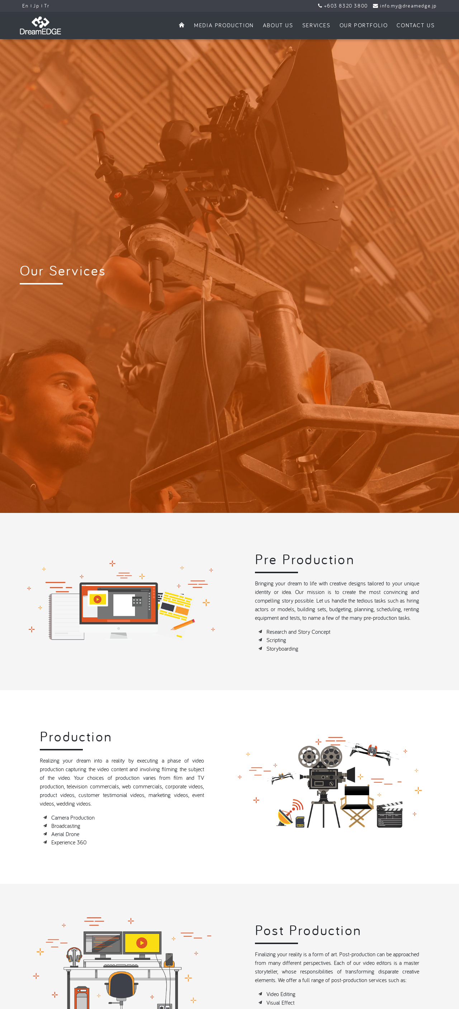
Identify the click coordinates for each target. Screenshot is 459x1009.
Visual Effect (280, 945)
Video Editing (280, 937)
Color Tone (279, 962)
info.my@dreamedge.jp (405, 6)
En (25, 6)
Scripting (276, 583)
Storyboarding (282, 591)
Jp (36, 6)
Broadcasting (65, 769)
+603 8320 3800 (343, 6)
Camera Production (73, 760)
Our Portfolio (364, 25)
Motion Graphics (284, 954)
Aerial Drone (65, 777)
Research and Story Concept (298, 575)
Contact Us (416, 25)
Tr (46, 6)
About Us (278, 25)
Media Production (224, 25)
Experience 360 (69, 785)
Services (316, 25)
